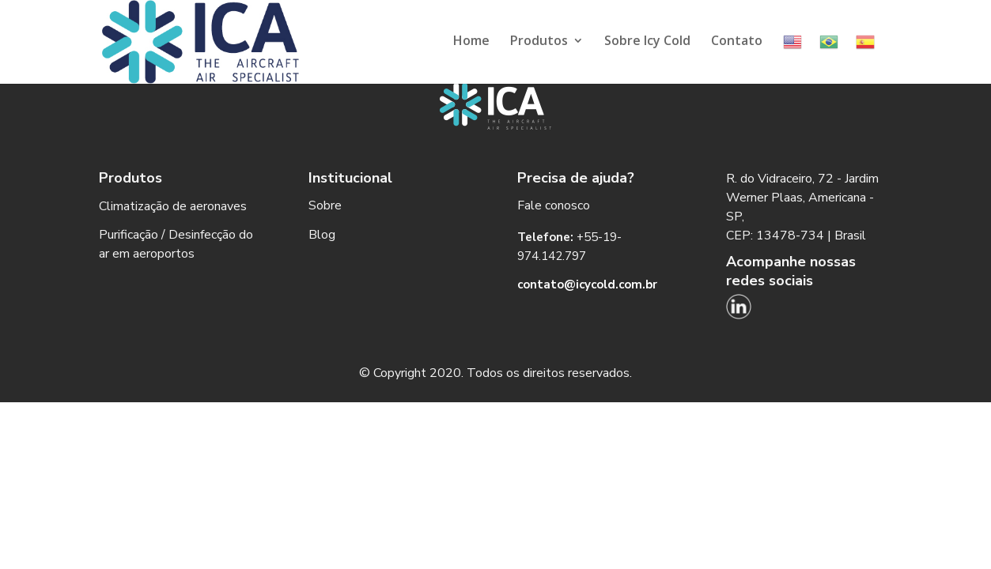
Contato (736, 42)
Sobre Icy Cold (647, 42)
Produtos (539, 42)
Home (471, 42)
